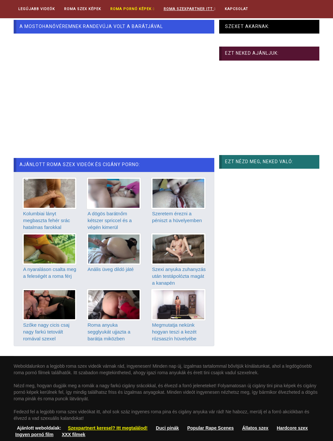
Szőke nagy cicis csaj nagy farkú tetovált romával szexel (46, 332)
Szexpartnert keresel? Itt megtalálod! (108, 428)
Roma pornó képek (132, 9)
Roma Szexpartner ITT (190, 9)
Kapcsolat (236, 9)
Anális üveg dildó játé (110, 269)
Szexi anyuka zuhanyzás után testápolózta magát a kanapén (179, 276)
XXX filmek (73, 434)
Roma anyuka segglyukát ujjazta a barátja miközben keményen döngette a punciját (110, 339)
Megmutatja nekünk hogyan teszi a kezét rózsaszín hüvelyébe (174, 332)
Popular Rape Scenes (210, 428)
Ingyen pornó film (34, 434)
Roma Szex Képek (82, 9)
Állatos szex (255, 428)
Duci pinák (167, 428)
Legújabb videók (36, 9)
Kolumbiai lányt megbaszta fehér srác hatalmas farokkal (46, 220)
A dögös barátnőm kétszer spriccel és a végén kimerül (109, 220)
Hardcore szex (292, 428)
